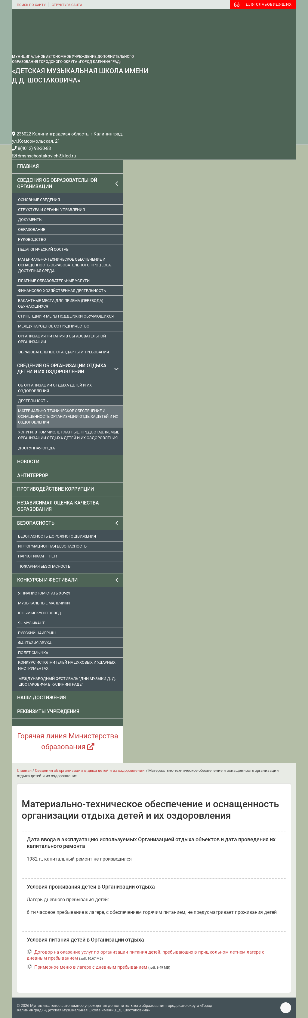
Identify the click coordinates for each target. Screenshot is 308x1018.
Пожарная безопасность (44, 566)
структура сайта (67, 5)
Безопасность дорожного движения (57, 536)
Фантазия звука (34, 643)
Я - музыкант (31, 623)
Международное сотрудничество (53, 326)
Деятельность (33, 401)
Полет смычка (33, 652)
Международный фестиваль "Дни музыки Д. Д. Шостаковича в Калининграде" (67, 681)
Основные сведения (39, 199)
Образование (31, 229)
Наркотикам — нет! (37, 556)
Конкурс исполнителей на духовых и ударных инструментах (67, 665)
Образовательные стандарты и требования (63, 352)
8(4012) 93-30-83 (31, 148)
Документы (30, 219)
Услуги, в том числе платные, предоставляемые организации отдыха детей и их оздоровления (68, 435)
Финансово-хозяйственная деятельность (62, 290)
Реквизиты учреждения (48, 711)
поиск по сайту (31, 5)
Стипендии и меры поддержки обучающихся (66, 316)
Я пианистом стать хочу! (44, 593)
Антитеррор (32, 475)
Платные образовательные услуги (54, 280)
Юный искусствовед (39, 613)
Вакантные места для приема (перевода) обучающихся (60, 303)
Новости (28, 461)
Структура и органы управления (51, 209)
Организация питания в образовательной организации (62, 339)
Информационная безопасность (52, 546)
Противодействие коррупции (55, 489)
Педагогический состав (43, 249)
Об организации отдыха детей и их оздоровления (55, 388)
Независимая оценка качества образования (58, 506)
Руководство (32, 239)
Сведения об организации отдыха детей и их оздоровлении (61, 369)
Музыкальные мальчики (44, 603)
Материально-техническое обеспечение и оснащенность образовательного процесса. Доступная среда (65, 265)
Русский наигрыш (37, 633)
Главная (28, 166)
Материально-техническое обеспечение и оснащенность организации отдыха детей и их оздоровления (68, 416)
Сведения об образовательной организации (57, 183)
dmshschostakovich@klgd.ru (44, 156)
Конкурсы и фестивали (47, 580)
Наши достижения (41, 697)
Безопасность (35, 523)
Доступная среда (36, 448)
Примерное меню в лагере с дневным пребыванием (90, 967)
